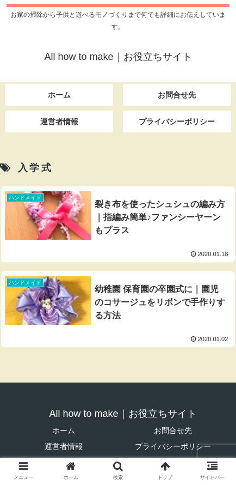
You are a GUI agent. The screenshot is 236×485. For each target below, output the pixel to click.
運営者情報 (64, 446)
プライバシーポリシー (173, 446)
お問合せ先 (173, 430)
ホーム (63, 430)
